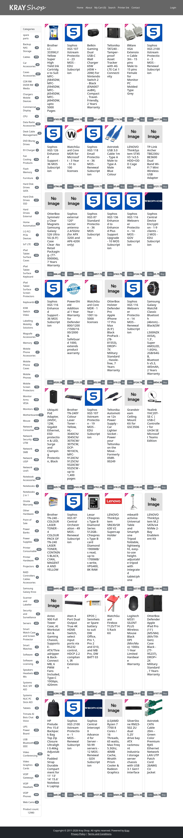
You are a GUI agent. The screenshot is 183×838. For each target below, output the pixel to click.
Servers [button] (31, 623)
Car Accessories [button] (31, 64)
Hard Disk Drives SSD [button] (31, 200)
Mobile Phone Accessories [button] (31, 352)
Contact (136, 7)
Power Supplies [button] (31, 540)
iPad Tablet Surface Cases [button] (31, 255)
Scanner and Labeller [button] (31, 601)
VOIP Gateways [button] (31, 776)
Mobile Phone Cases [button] (31, 365)
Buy (104, 119)
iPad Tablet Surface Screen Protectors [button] (31, 289)
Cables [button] (31, 57)
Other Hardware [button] (31, 512)
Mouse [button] (31, 420)
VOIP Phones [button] (31, 794)
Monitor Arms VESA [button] (31, 400)
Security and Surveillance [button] (31, 614)
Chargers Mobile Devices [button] (31, 98)
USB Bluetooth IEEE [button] (31, 743)
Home (80, 7)
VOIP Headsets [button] (31, 785)
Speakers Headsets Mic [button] (31, 673)
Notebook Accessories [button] (31, 478)
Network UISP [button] (31, 459)
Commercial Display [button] (31, 108)
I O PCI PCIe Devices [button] (31, 235)
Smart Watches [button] (31, 647)
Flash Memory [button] (31, 170)
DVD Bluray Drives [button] (31, 142)
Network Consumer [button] (31, 428)
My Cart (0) (100, 7)
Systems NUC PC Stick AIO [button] (31, 699)
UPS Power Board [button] (31, 730)
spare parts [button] (31, 36)
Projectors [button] (31, 566)
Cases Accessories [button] (31, 74)
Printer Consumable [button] (31, 549)
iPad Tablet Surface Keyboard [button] (31, 271)
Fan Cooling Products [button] (31, 159)
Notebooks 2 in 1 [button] (31, 493)
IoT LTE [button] (31, 244)
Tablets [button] (31, 708)
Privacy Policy (78, 834)
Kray (127, 830)
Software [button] (31, 654)
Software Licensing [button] (31, 662)
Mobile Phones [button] (31, 376)
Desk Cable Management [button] (31, 133)
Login (173, 7)
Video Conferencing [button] (31, 754)
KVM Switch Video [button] (31, 311)
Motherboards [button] (31, 414)
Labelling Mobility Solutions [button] (31, 324)
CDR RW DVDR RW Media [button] (31, 85)
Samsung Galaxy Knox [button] (29, 590)
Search (112, 7)
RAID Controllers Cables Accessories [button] (31, 577)
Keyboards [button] (31, 302)
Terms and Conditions (99, 834)
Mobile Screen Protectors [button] (31, 387)
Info (50, 119)
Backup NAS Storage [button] (31, 48)
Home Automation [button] (31, 224)
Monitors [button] (31, 409)
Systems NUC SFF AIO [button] (31, 686)
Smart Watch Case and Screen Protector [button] (31, 634)
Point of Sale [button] (31, 521)
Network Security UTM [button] (31, 439)
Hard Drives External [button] (31, 213)
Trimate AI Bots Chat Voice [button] (31, 717)
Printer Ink (123, 7)
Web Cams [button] (31, 802)
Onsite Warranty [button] (31, 503)
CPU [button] (31, 116)
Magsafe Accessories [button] (31, 335)
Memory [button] (31, 342)
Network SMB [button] (31, 450)
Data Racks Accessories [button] (31, 124)
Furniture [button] (31, 178)
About (89, 7)
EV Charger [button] (31, 150)
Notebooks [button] (31, 486)
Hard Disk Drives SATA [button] (31, 187)
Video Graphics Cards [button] (31, 765)
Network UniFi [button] (31, 469)
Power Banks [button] (31, 531)
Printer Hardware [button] (31, 558)
